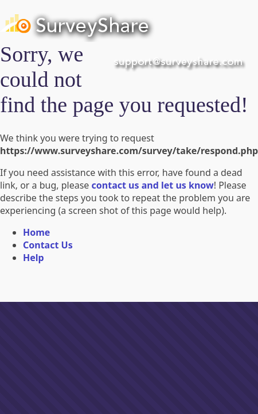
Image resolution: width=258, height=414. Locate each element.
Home (36, 232)
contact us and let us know (153, 185)
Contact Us (48, 245)
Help (33, 257)
